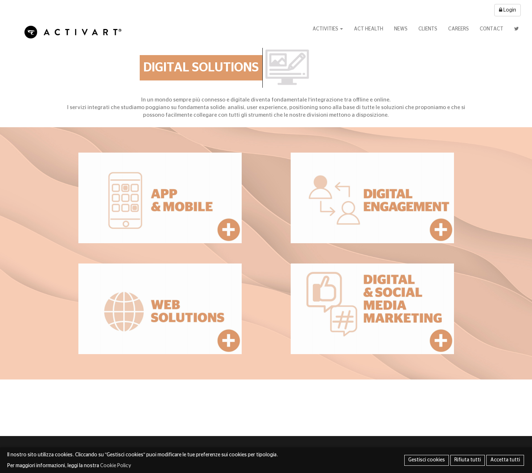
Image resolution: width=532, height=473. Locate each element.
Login (507, 10)
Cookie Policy (115, 465)
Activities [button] (327, 29)
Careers (458, 29)
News (401, 29)
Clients (427, 29)
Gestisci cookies (426, 459)
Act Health (368, 29)
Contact (491, 29)
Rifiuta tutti (467, 459)
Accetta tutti (505, 459)
